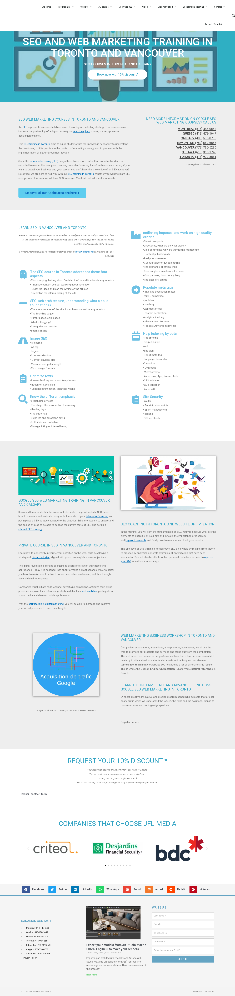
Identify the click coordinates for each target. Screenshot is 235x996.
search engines (81, 148)
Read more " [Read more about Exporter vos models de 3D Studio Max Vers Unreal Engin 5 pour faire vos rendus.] (92, 992)
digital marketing (41, 574)
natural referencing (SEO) (44, 178)
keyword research (136, 557)
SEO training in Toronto (37, 161)
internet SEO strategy (30, 546)
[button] (66, 736)
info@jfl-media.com (84, 269)
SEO (25, 144)
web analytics (89, 608)
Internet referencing (97, 533)
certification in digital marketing (46, 621)
